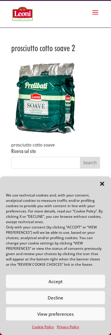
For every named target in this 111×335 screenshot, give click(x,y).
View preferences (55, 314)
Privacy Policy (68, 326)
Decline (55, 298)
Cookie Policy (43, 326)
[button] (102, 184)
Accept (56, 281)
